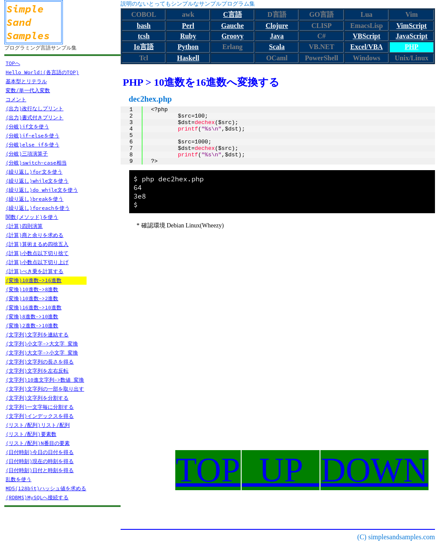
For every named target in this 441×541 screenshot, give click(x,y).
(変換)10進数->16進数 (34, 280)
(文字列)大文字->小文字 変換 (42, 352)
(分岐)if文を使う (27, 126)
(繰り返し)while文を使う (37, 180)
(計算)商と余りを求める (34, 235)
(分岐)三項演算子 (27, 153)
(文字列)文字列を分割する (37, 398)
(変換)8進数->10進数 (32, 316)
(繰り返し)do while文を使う (42, 190)
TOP (208, 470)
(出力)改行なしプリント (34, 108)
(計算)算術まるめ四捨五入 (37, 244)
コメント (16, 99)
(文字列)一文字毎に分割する (40, 407)
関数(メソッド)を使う (32, 217)
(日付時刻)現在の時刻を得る (40, 461)
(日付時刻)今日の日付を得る (40, 452)
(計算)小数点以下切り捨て (37, 253)
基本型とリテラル (26, 81)
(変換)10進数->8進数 (32, 289)
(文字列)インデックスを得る (40, 416)
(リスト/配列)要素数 (31, 434)
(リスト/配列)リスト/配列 (38, 425)
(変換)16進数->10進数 (34, 307)
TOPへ (13, 63)
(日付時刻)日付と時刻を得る (40, 470)
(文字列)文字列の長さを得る (40, 361)
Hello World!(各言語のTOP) (42, 72)
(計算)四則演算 (24, 226)
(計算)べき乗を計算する (34, 271)
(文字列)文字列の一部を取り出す (45, 389)
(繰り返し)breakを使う (34, 199)
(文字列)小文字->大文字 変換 (42, 343)
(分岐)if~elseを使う (32, 135)
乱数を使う (18, 479)
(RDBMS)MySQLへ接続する (37, 497)
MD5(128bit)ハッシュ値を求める (46, 488)
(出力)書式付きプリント (34, 117)
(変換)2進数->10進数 (32, 325)
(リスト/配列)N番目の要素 (38, 443)
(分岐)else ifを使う (32, 144)
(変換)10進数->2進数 (32, 298)
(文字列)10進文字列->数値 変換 (45, 379)
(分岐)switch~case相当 (36, 162)
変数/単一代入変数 (28, 90)
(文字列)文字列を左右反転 (37, 370)
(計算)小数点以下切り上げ (37, 262)
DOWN (374, 470)
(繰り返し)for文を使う (34, 171)
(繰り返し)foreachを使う (38, 208)
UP (280, 470)
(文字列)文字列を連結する (37, 334)
